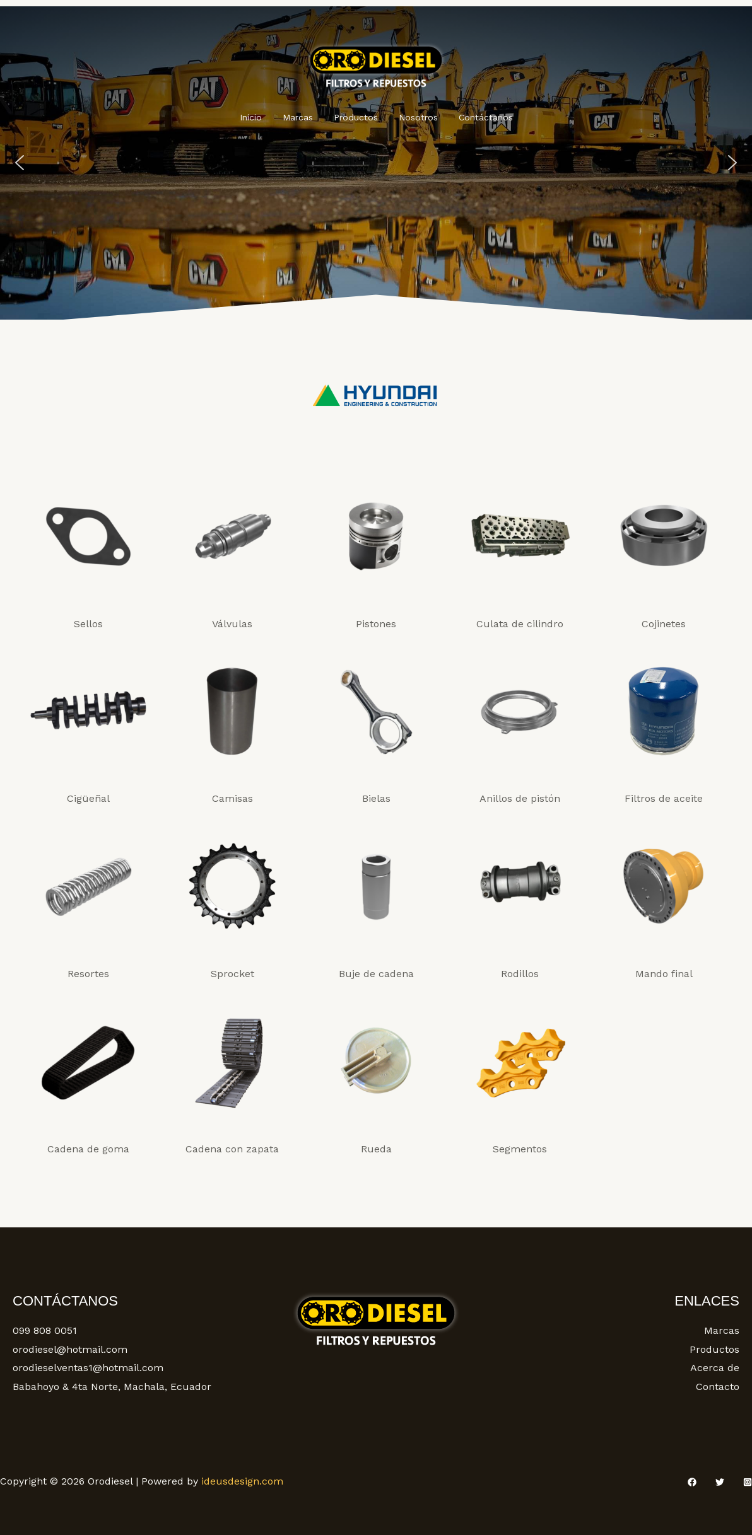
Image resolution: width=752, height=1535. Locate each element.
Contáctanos (479, 117)
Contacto (717, 1387)
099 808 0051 (45, 1330)
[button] (19, 163)
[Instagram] (747, 1482)
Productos (356, 117)
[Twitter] (719, 1482)
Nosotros (415, 117)
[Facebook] (692, 1482)
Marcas (301, 117)
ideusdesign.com (242, 1481)
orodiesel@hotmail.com (70, 1349)
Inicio (257, 117)
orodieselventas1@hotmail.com (88, 1368)
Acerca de (714, 1368)
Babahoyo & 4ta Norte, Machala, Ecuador (112, 1387)
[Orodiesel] (376, 64)
